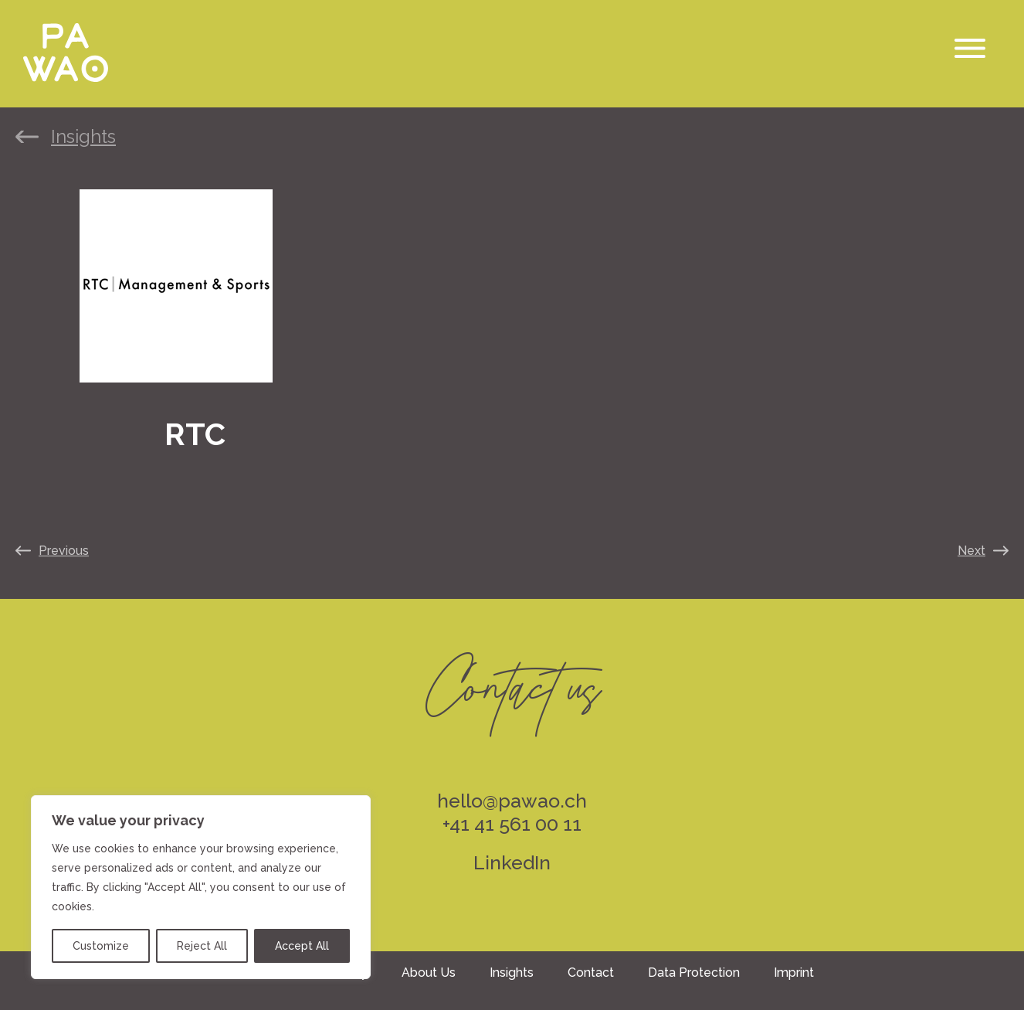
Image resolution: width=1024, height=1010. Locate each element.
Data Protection (694, 972)
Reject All (202, 946)
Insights (83, 137)
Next (971, 550)
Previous (64, 550)
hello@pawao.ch (512, 800)
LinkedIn (512, 862)
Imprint (794, 972)
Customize (101, 946)
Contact (591, 972)
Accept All (302, 946)
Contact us (512, 677)
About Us (429, 972)
